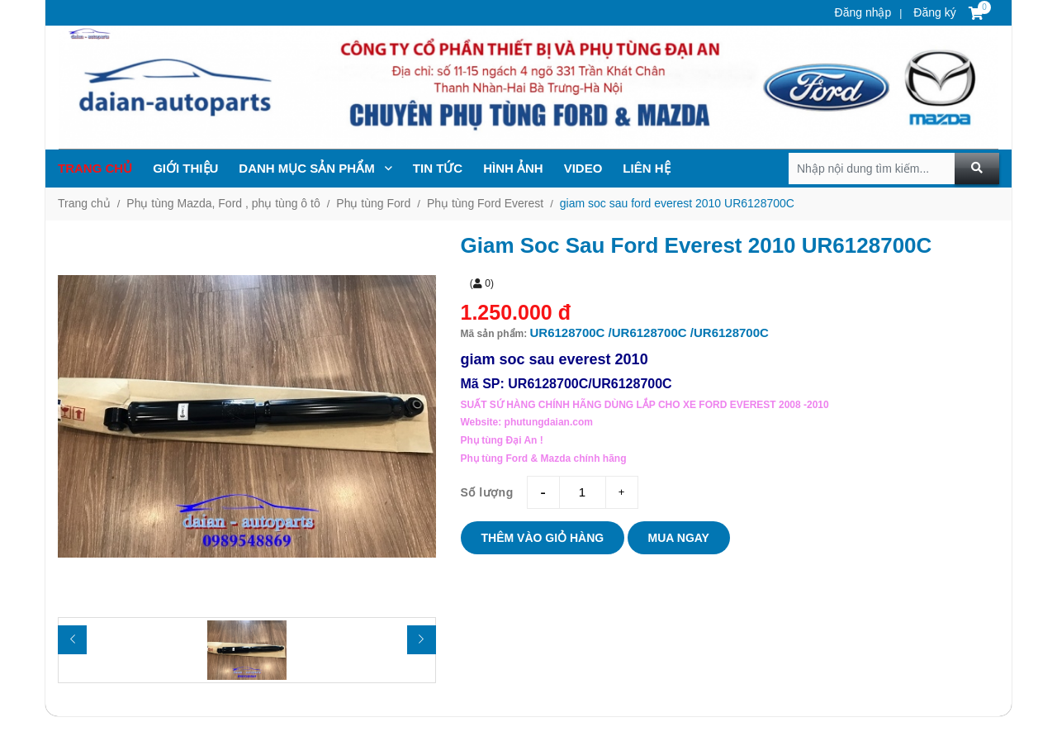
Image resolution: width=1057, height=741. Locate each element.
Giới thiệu (185, 168)
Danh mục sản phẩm (315, 168)
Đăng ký (932, 12)
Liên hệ (646, 168)
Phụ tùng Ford (373, 203)
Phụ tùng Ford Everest (485, 203)
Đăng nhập (863, 12)
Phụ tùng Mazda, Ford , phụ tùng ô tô (223, 203)
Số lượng (487, 492)
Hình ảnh (513, 168)
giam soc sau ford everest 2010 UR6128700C (677, 203)
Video (583, 168)
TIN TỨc (437, 168)
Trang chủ (95, 168)
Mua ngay (678, 537)
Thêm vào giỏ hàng (542, 537)
